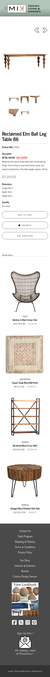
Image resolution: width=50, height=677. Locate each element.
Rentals (25, 571)
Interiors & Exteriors (25, 565)
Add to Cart (25, 214)
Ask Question (25, 235)
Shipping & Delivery (25, 541)
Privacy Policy (25, 552)
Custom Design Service (25, 576)
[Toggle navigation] (5, 8)
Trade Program (25, 536)
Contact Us (25, 531)
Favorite (25, 225)
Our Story (25, 560)
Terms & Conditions (25, 547)
